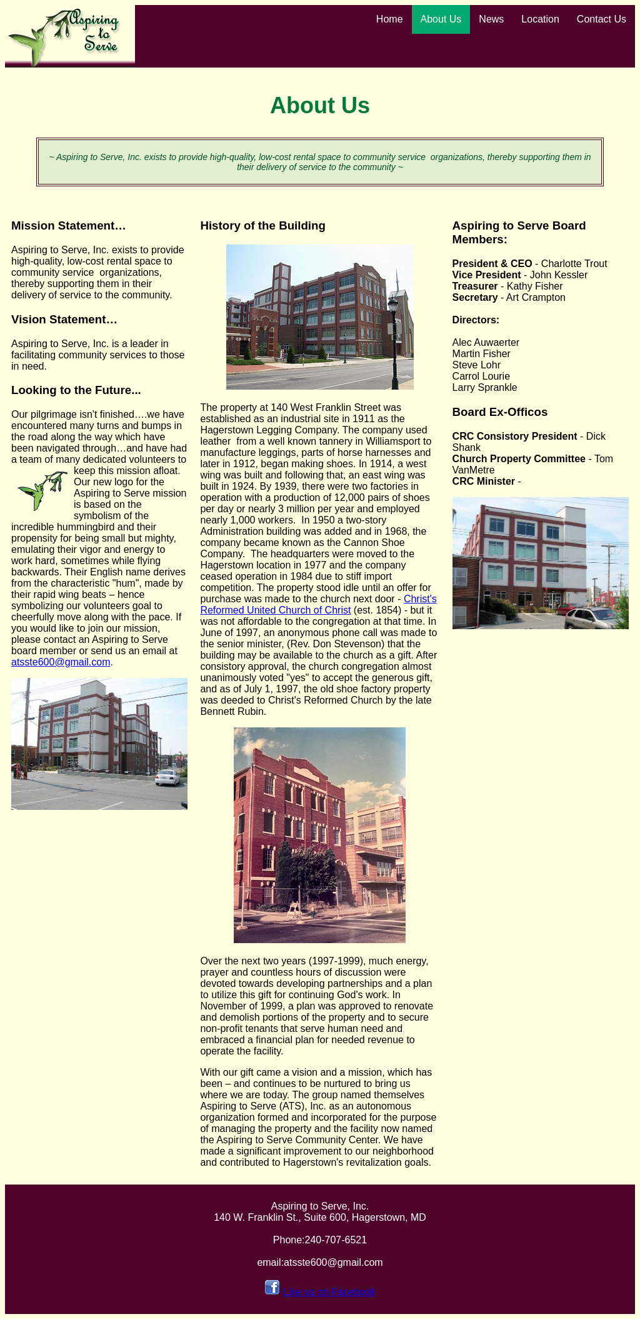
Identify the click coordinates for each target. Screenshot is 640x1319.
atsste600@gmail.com (61, 662)
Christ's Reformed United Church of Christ (318, 604)
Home (389, 19)
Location (540, 19)
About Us (441, 19)
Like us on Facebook (329, 1291)
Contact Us (601, 19)
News (491, 19)
